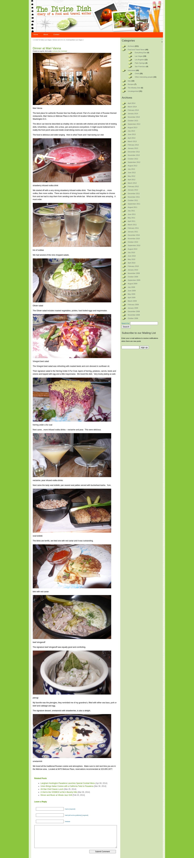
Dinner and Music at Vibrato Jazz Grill (56, 795)
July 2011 (131, 211)
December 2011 (134, 193)
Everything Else (141, 52)
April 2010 (132, 263)
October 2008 (133, 318)
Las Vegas (139, 56)
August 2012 (132, 166)
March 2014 (132, 107)
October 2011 (133, 200)
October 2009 (133, 277)
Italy (129, 81)
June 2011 (132, 214)
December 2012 (134, 152)
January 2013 (133, 148)
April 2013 (132, 138)
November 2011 (134, 197)
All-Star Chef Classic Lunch (52, 789)
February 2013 (133, 145)
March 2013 (132, 141)
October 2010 (133, 242)
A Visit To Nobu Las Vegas (42, 40)
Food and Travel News (136, 50)
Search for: (126, 323)
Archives (55, 51)
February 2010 (133, 266)
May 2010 (131, 259)
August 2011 (132, 207)
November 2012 (134, 155)
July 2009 (131, 287)
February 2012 (133, 186)
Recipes (131, 84)
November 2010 (134, 238)
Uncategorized (133, 91)
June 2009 (132, 291)
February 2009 (133, 305)
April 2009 (132, 297)
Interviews (132, 70)
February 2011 (133, 228)
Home (36, 34)
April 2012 (132, 180)
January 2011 (133, 232)
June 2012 (132, 172)
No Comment (63, 51)
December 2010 (134, 235)
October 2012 (133, 159)
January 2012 (133, 190)
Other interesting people (144, 77)
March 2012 (132, 183)
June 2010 (132, 256)
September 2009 (134, 280)
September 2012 (134, 162)
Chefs (137, 73)
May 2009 (131, 294)
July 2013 (131, 131)
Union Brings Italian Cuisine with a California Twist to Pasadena (67, 786)
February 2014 (133, 110)
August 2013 (132, 127)
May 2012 (131, 176)
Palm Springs (140, 63)
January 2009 (133, 308)
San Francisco (140, 66)
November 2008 (134, 315)
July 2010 (131, 252)
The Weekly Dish (134, 88)
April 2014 (132, 103)
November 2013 (134, 117)
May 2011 (131, 218)
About (45, 34)
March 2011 (132, 225)
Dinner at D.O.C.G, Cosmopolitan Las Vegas (67, 40)
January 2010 (133, 270)
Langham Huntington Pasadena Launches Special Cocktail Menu (68, 783)
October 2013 (133, 121)
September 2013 (134, 124)
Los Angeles (139, 60)
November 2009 (134, 273)
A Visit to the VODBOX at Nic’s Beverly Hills (59, 792)
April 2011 (132, 221)
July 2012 (131, 169)
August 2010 (132, 249)
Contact (56, 34)
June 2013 (132, 134)
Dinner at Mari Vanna (47, 48)
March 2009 (132, 301)
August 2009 (132, 284)
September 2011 (134, 204)
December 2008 (134, 311)
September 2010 (134, 245)
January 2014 (133, 114)
